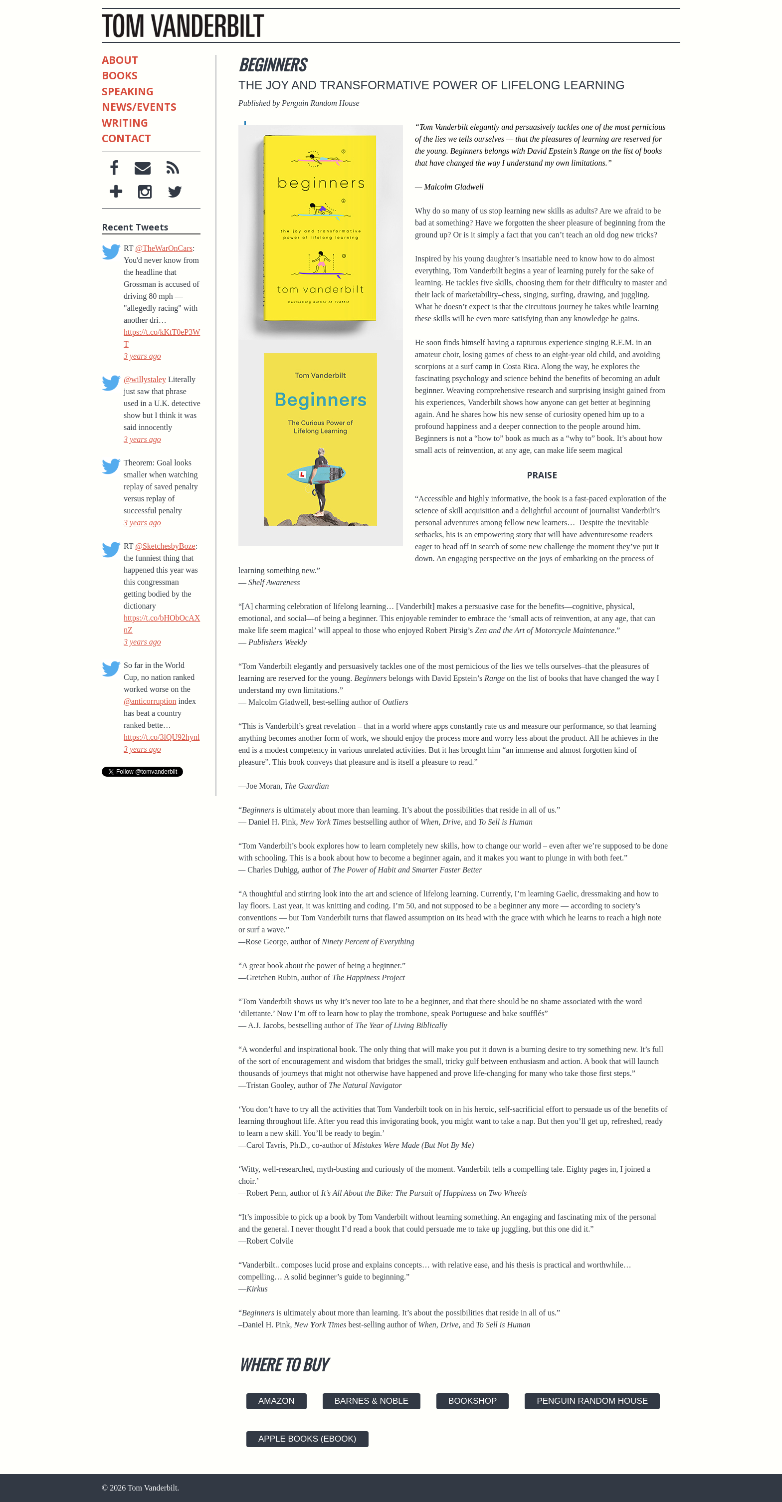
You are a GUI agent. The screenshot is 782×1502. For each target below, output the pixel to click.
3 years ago (142, 356)
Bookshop (472, 1401)
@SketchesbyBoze (165, 546)
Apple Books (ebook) (307, 1439)
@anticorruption (150, 701)
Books (120, 75)
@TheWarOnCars (164, 248)
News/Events (139, 107)
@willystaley (145, 379)
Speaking (128, 91)
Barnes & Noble (371, 1401)
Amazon (276, 1401)
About (120, 61)
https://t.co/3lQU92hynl (161, 737)
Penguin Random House (592, 1401)
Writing (125, 123)
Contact (126, 137)
